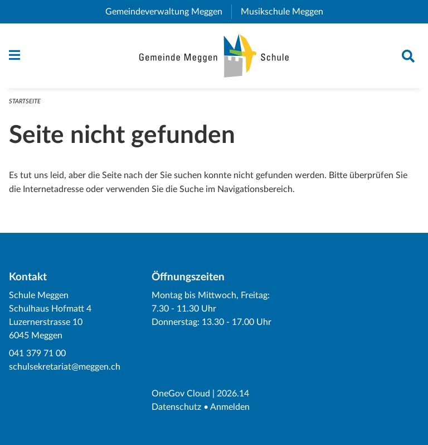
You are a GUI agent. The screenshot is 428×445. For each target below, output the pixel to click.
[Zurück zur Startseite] (214, 56)
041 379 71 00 (37, 353)
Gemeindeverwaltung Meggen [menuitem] (168, 11)
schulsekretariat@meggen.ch (64, 366)
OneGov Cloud (181, 393)
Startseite (25, 101)
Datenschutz (176, 407)
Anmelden (230, 407)
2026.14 (233, 393)
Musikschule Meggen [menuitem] (286, 11)
